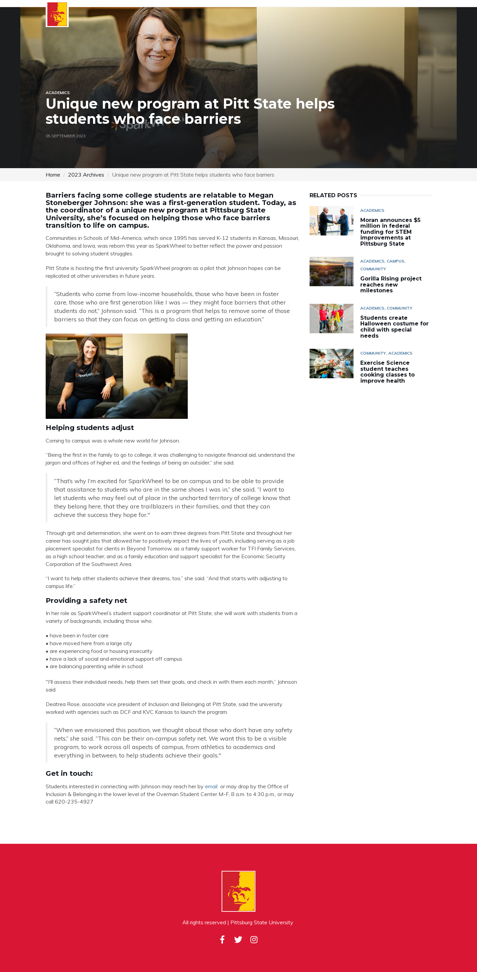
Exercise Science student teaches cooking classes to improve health (387, 372)
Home (53, 174)
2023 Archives (86, 174)
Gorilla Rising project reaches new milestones (391, 284)
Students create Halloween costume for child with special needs (394, 327)
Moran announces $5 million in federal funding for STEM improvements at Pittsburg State (390, 232)
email (211, 786)
